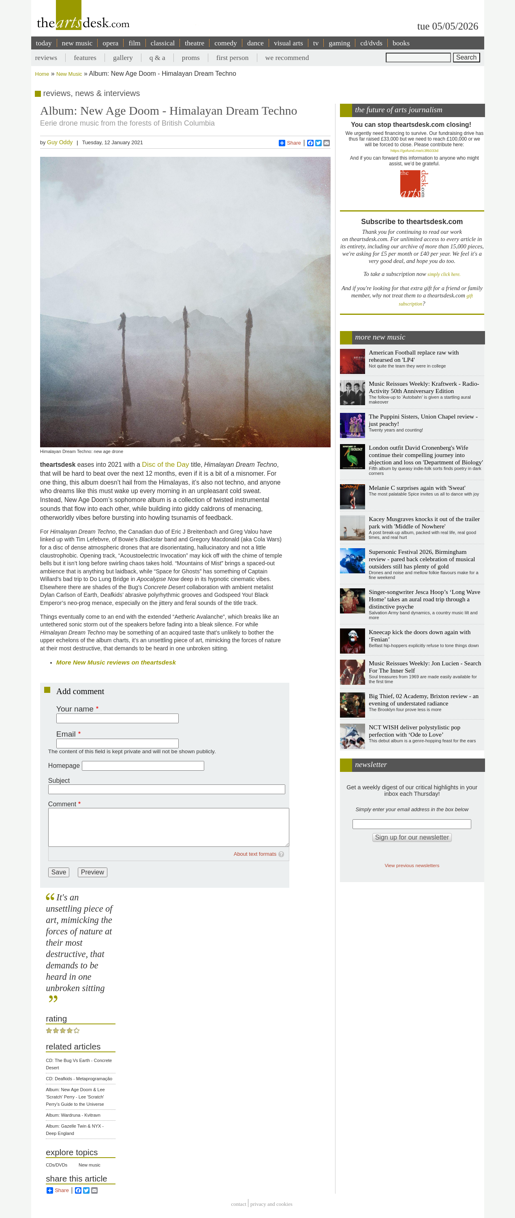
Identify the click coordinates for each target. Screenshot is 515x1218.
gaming (339, 43)
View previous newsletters (412, 865)
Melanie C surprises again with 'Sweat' (417, 487)
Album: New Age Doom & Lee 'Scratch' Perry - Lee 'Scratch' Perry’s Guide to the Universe (75, 1097)
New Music (69, 74)
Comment (62, 804)
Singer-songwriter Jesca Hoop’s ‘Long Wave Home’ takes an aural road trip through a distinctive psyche (424, 599)
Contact (238, 1204)
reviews (46, 57)
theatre (194, 43)
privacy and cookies (271, 1204)
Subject (59, 780)
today (44, 43)
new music (77, 43)
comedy (225, 43)
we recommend (287, 57)
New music (89, 1164)
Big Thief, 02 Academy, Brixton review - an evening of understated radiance (424, 699)
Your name (75, 709)
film (134, 43)
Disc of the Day (165, 464)
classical (163, 43)
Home (42, 74)
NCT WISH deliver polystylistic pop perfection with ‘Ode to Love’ (414, 731)
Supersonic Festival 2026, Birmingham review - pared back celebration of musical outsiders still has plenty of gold (422, 559)
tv (316, 43)
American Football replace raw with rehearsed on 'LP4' (414, 356)
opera (110, 43)
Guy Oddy (60, 142)
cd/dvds (371, 43)
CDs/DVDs (56, 1164)
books (401, 43)
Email (66, 734)
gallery (123, 57)
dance (255, 43)
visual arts (288, 43)
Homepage (64, 765)
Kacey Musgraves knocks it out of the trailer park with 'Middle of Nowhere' (424, 522)
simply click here (443, 274)
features (85, 57)
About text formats (255, 854)
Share (290, 143)
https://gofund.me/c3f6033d (414, 150)
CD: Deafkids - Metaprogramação (79, 1078)
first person (232, 57)
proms (191, 57)
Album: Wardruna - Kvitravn (73, 1115)
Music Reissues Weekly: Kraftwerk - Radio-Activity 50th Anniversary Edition (424, 387)
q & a (157, 57)
